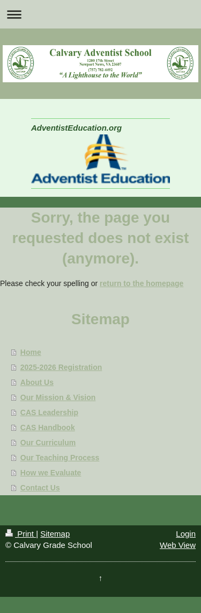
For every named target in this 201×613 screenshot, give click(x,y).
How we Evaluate (50, 472)
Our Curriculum (48, 442)
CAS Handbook (47, 427)
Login (186, 533)
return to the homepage (141, 283)
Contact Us (40, 487)
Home (30, 352)
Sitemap (55, 533)
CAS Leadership (49, 412)
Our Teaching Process (60, 457)
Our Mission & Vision (58, 397)
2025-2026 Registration (61, 367)
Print (20, 533)
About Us (37, 382)
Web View (178, 545)
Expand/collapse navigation (100, 14)
